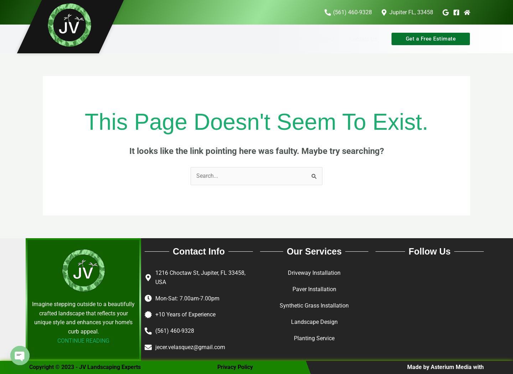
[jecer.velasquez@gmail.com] (148, 347)
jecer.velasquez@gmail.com (190, 347)
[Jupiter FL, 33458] (406, 12)
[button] (307, 39)
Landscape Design (314, 322)
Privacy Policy (235, 367)
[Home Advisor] (467, 12)
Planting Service (314, 338)
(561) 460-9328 (174, 331)
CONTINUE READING (83, 341)
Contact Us (364, 39)
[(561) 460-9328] (348, 12)
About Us (259, 39)
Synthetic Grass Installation (314, 305)
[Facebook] (456, 12)
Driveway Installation (314, 273)
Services (297, 39)
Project (331, 39)
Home (229, 39)
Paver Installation (314, 289)
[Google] (445, 12)
